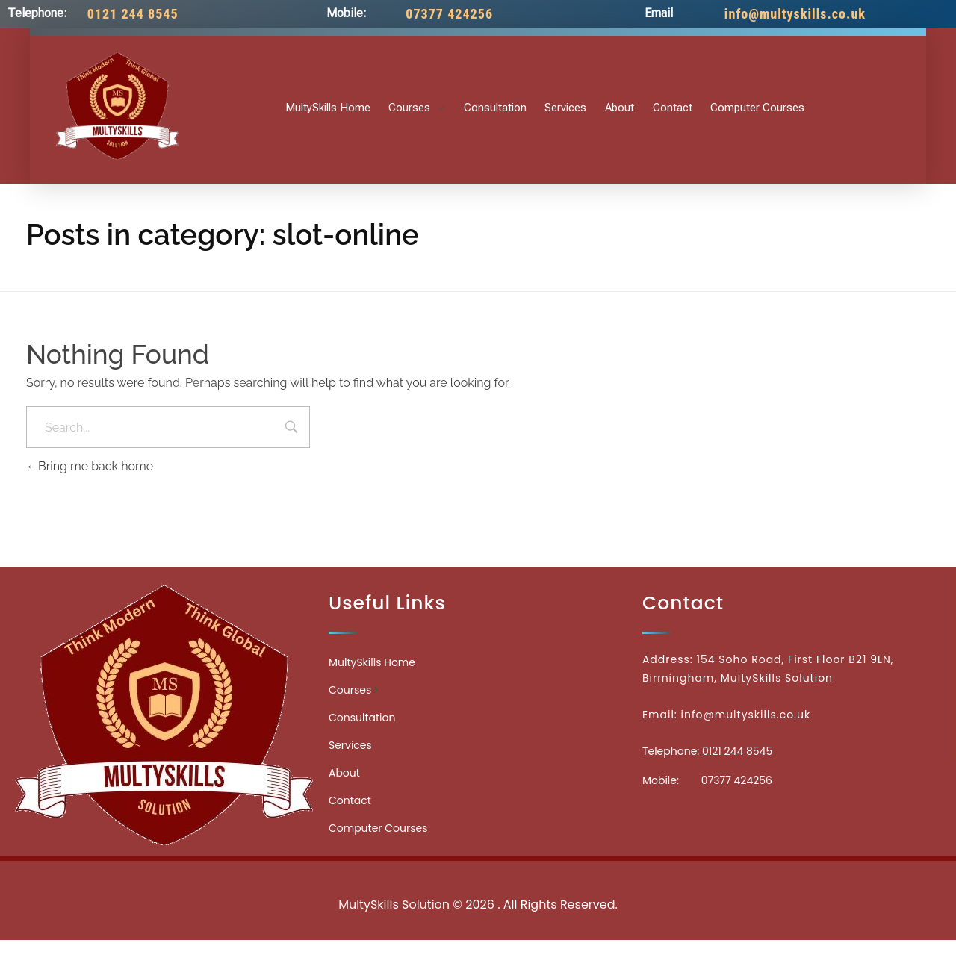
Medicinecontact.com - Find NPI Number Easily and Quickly (478, 871)
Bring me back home (89, 466)
